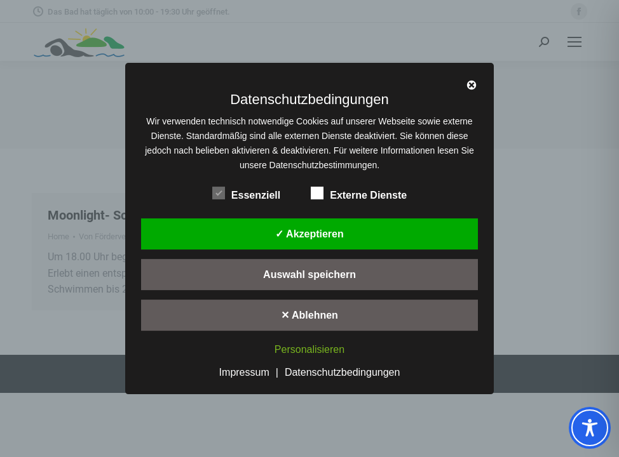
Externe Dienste (359, 193)
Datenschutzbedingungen (342, 372)
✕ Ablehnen (309, 315)
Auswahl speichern (309, 274)
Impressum (244, 372)
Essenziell (246, 193)
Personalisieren (309, 350)
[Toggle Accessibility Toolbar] (589, 427)
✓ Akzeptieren (309, 233)
